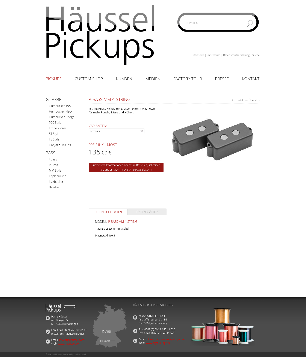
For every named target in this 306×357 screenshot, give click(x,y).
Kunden (124, 78)
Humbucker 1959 (60, 106)
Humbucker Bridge (61, 117)
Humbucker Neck (60, 111)
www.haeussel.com (69, 343)
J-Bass (53, 159)
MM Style (55, 170)
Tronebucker (57, 128)
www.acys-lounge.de (158, 343)
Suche (256, 55)
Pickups (54, 78)
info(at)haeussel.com (136, 169)
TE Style (54, 139)
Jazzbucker (56, 182)
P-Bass (53, 165)
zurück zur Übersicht (247, 100)
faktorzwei (80, 354)
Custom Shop (89, 78)
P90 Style (55, 123)
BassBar (54, 187)
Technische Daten (108, 212)
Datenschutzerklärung (236, 55)
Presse (222, 78)
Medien (152, 78)
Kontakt (250, 78)
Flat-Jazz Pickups (60, 145)
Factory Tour (187, 78)
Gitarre (53, 99)
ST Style (54, 134)
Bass (50, 153)
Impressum (213, 55)
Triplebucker (57, 176)
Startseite (198, 55)
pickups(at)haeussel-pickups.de (165, 339)
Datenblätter (147, 212)
